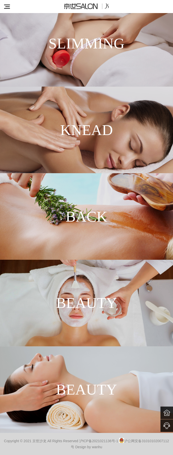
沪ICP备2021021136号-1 (98, 441)
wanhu (97, 447)
